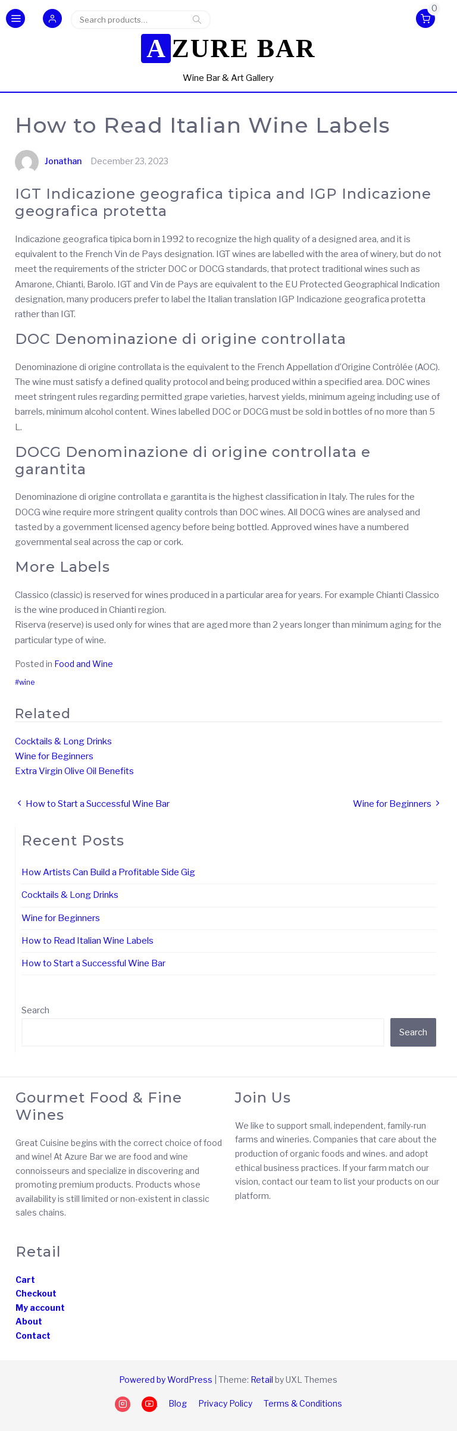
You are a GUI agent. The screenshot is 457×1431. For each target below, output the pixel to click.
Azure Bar (230, 48)
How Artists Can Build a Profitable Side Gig (108, 872)
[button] (52, 19)
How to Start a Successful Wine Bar (93, 963)
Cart (25, 1280)
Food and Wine (83, 664)
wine (27, 682)
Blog (177, 1403)
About (28, 1321)
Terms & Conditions (303, 1403)
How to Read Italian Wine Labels (87, 940)
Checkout (36, 1293)
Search (196, 19)
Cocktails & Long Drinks (63, 741)
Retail (262, 1379)
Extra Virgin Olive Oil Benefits (74, 771)
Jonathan (48, 161)
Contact (33, 1335)
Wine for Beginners (54, 756)
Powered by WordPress (165, 1379)
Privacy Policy (225, 1403)
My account (40, 1307)
